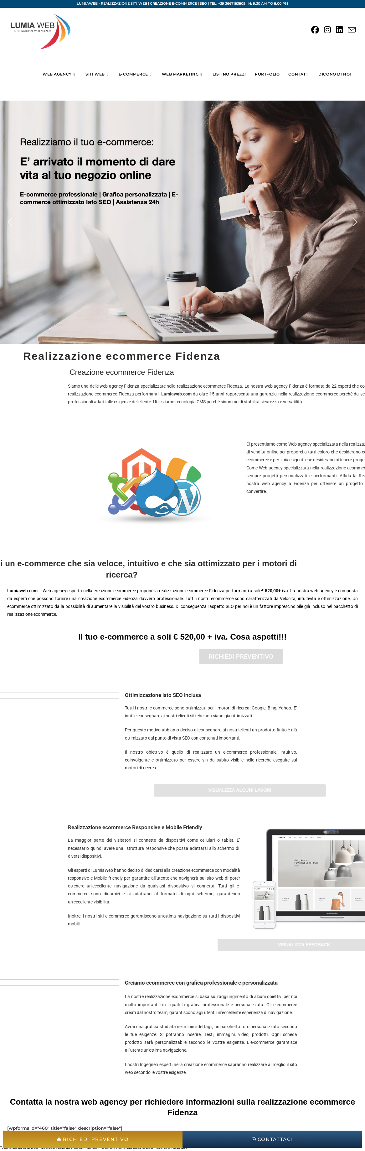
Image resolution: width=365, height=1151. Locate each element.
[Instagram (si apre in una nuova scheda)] (327, 30)
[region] (182, 222)
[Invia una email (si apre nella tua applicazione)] (351, 30)
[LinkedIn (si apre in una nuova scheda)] (339, 30)
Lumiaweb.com (339, 393)
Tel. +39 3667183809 (227, 3)
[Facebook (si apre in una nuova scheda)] (315, 30)
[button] (10, 222)
